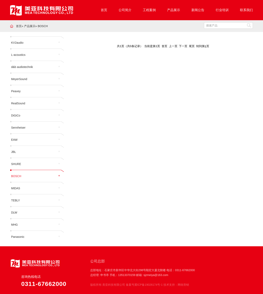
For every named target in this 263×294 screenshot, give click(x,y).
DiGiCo (15, 115)
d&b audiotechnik (22, 67)
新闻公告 (197, 10)
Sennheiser (18, 127)
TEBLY (15, 200)
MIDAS (15, 188)
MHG (14, 224)
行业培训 (222, 10)
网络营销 (183, 284)
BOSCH (43, 26)
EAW (14, 139)
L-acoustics (18, 54)
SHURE (16, 164)
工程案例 (149, 10)
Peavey (16, 91)
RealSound (18, 103)
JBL (13, 151)
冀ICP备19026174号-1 (148, 284)
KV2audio (17, 42)
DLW (14, 212)
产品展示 (173, 10)
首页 (104, 10)
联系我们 (246, 10)
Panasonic (17, 236)
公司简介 (125, 10)
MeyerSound (19, 79)
